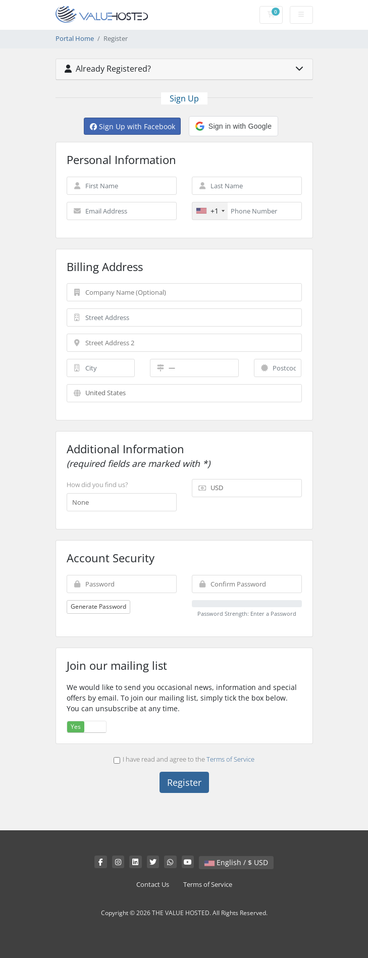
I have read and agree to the (184, 759)
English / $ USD (236, 862)
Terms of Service (230, 759)
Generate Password (98, 606)
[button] (233, 126)
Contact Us (152, 884)
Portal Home (75, 38)
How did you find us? (97, 484)
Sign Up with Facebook (132, 126)
